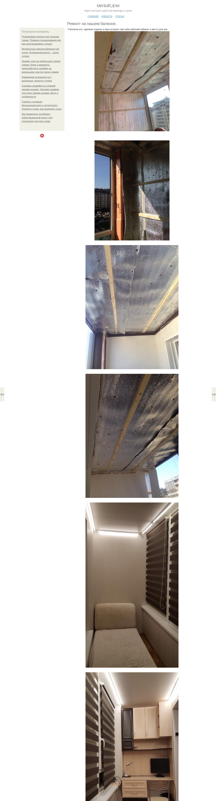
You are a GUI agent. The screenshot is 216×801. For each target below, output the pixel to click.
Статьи (119, 16)
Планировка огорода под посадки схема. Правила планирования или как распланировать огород (41, 40)
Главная (93, 16)
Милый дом (108, 6)
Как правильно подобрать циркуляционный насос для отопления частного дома (37, 118)
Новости (106, 16)
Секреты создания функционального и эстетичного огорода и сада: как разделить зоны (42, 105)
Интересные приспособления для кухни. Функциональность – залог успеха (40, 52)
